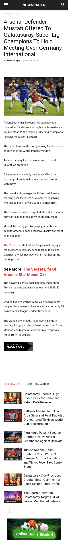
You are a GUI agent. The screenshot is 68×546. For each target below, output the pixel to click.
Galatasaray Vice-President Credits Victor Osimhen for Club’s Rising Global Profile (42, 480)
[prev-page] (6, 510)
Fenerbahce (10, 441)
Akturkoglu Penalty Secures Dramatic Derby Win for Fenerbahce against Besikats (43, 437)
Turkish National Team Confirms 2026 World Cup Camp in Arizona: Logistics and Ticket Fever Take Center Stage (43, 458)
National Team (11, 459)
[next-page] (11, 510)
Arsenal (17, 13)
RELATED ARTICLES (13, 384)
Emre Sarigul (13, 60)
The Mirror (10, 245)
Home (7, 13)
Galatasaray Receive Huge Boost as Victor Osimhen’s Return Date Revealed (41, 398)
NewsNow (9, 420)
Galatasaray (10, 402)
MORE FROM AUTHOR (38, 384)
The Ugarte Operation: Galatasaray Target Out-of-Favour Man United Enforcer (42, 497)
